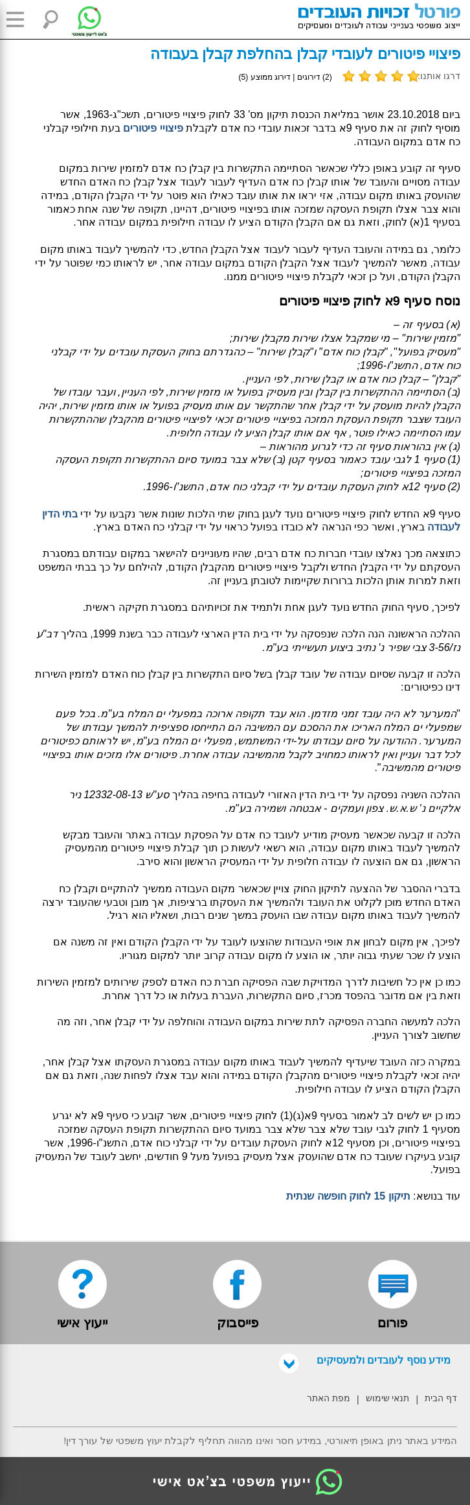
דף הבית (441, 1398)
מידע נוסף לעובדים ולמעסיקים (365, 1360)
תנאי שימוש (388, 1398)
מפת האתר (328, 1398)
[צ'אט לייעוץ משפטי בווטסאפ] (80, 19)
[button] (19, 19)
